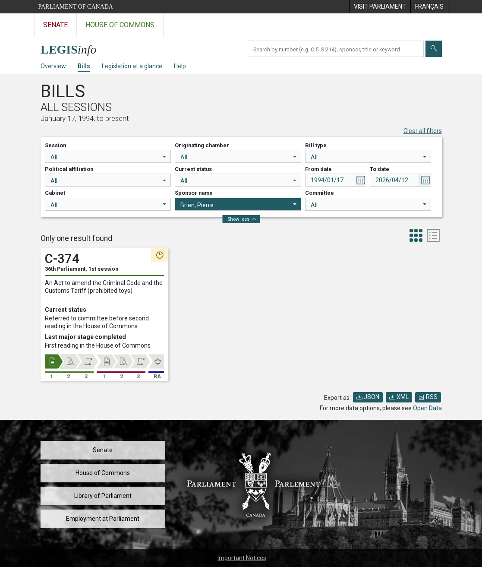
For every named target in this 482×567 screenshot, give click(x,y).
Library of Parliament (103, 495)
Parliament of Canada (75, 6)
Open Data (427, 408)
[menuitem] (379, 6)
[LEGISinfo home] (74, 47)
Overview (53, 66)
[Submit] (433, 49)
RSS (428, 396)
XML (399, 396)
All (108, 157)
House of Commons (103, 472)
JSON (367, 396)
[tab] (416, 236)
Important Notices (241, 557)
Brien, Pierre (238, 205)
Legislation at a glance (132, 66)
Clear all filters (422, 130)
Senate (103, 450)
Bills (84, 66)
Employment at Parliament (102, 518)
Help (180, 66)
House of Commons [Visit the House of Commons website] (119, 25)
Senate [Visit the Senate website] (55, 25)
